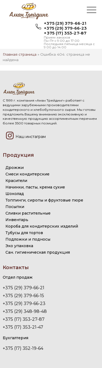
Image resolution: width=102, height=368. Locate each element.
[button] (91, 10)
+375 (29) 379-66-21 (65, 23)
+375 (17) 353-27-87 (65, 33)
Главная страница (19, 54)
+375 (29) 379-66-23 (65, 28)
